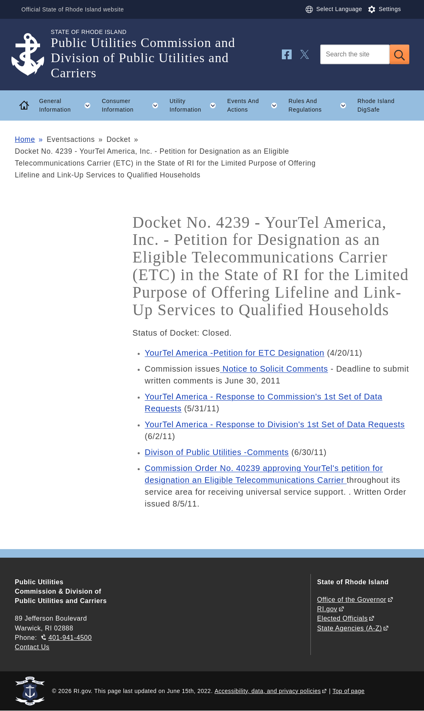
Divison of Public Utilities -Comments (217, 452)
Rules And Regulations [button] (320, 105)
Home (25, 139)
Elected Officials (342, 618)
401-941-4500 (69, 637)
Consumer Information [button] (133, 105)
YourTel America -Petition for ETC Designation (234, 352)
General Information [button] (67, 105)
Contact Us (32, 647)
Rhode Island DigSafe (376, 105)
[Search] (355, 54)
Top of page (349, 691)
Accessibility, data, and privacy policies (267, 691)
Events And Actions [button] (255, 105)
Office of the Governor (351, 599)
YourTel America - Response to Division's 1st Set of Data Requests (275, 424)
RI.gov (327, 609)
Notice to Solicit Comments (274, 368)
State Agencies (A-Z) (349, 628)
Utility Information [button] (196, 105)
